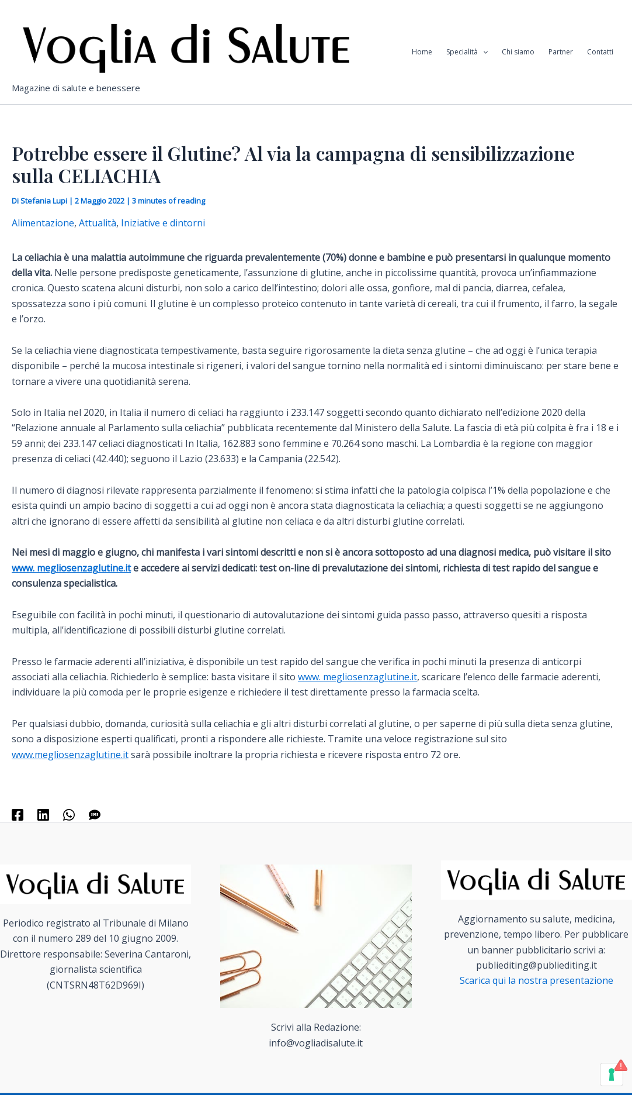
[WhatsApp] (69, 814)
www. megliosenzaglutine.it (71, 568)
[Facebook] (17, 814)
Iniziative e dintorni (163, 222)
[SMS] (94, 814)
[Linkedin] (43, 814)
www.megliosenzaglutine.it (70, 754)
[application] (483, 52)
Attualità (97, 222)
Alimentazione (43, 222)
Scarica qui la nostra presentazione (536, 980)
